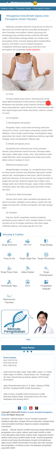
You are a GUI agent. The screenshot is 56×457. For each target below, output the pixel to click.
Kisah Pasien (28, 348)
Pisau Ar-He (9, 258)
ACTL (27, 286)
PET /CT (28, 245)
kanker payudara (33, 50)
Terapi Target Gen (27, 258)
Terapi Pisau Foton (9, 272)
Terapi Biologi (46, 245)
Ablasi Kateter (27, 272)
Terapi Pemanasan (46, 258)
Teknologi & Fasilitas (13, 234)
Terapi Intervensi (9, 245)
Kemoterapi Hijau (9, 286)
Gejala (28, 339)
